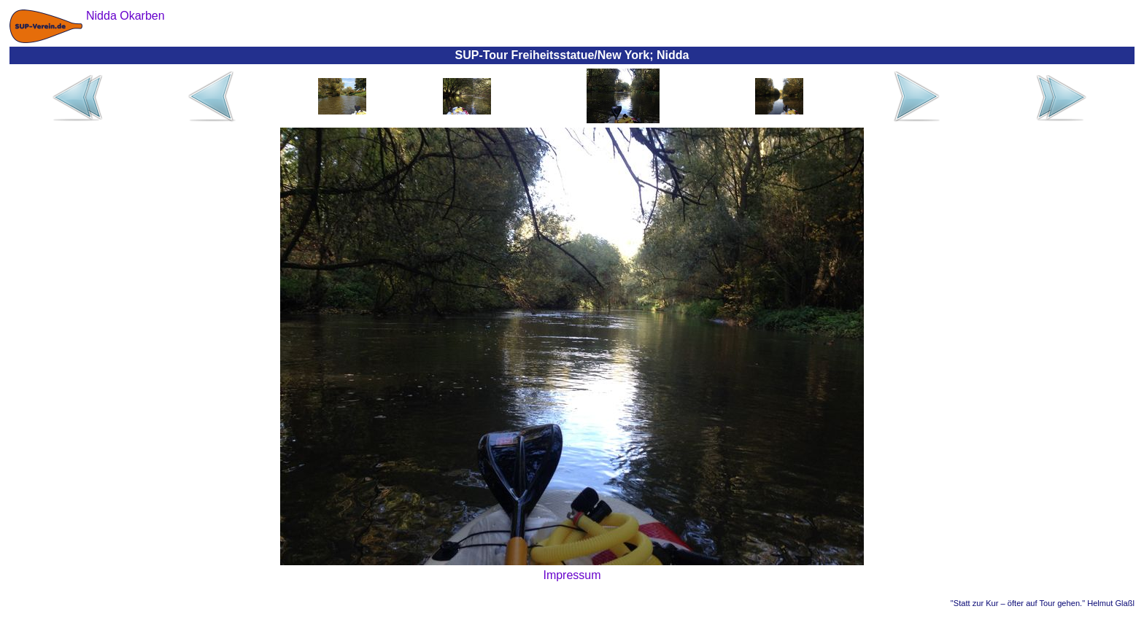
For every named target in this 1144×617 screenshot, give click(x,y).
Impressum (571, 575)
